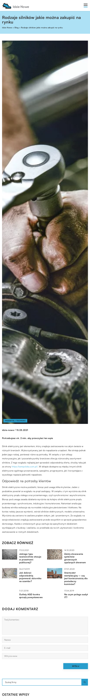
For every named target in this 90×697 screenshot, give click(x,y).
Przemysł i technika (15, 421)
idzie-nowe (8, 430)
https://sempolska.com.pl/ (25, 466)
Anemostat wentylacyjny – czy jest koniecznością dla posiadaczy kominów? (76, 578)
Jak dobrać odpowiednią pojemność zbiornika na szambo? (30, 577)
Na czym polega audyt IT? (76, 596)
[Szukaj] (84, 682)
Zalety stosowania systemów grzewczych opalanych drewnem (75, 558)
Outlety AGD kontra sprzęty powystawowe (31, 596)
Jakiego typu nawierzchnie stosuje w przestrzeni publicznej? (30, 558)
